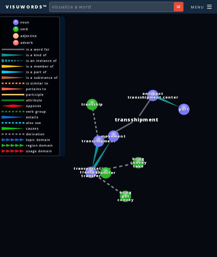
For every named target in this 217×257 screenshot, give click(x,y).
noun (25, 22)
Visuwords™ (26, 7)
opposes (33, 106)
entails (32, 117)
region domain (39, 145)
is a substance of (42, 77)
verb (24, 29)
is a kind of (36, 55)
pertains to (36, 89)
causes (32, 128)
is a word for (38, 49)
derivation (35, 134)
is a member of (40, 66)
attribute (34, 100)
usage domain (39, 151)
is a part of (36, 72)
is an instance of (41, 60)
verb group (36, 111)
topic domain (38, 140)
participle (35, 94)
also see (33, 123)
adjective (28, 36)
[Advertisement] (108, 250)
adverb (26, 42)
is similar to (37, 83)
